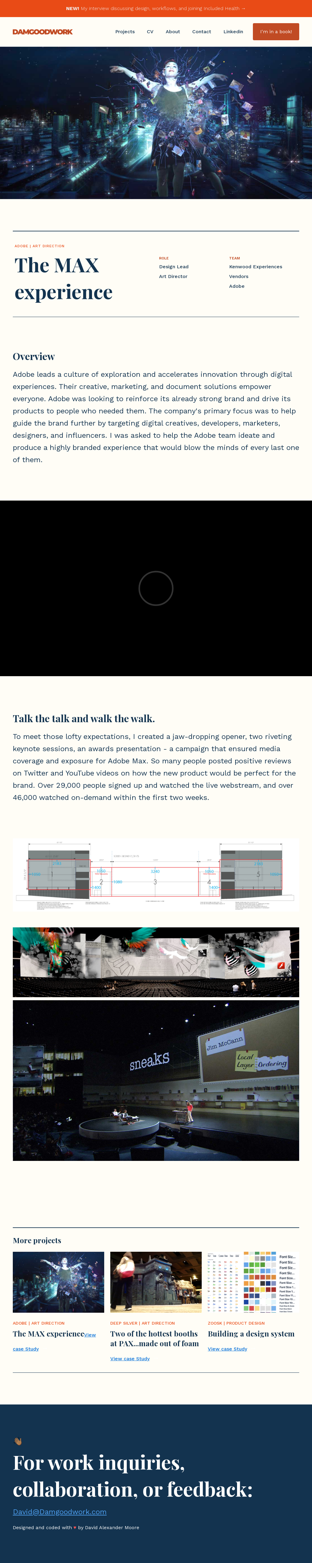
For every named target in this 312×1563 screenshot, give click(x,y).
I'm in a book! (276, 31)
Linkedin (233, 31)
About (173, 31)
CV (150, 31)
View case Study (130, 1358)
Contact (201, 31)
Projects (125, 31)
